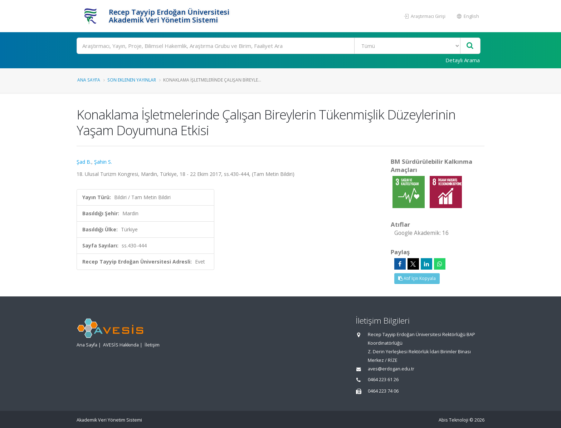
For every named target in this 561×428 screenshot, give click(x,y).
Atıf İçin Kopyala (417, 278)
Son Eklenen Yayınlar (131, 80)
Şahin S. (103, 161)
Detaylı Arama (462, 60)
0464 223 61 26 (383, 380)
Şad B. (84, 161)
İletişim (152, 345)
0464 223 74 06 (383, 391)
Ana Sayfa (88, 80)
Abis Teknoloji (453, 420)
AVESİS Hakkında (121, 345)
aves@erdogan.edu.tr (391, 369)
